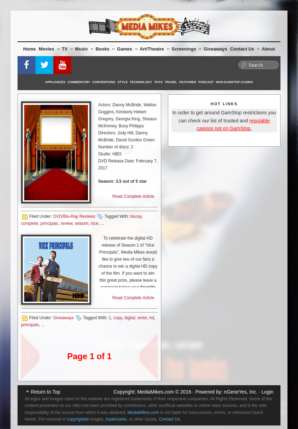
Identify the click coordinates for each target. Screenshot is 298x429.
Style (122, 82)
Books (105, 49)
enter (142, 317)
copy (117, 317)
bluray (135, 216)
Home (29, 49)
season (81, 223)
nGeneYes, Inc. (240, 392)
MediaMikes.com (155, 392)
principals (49, 223)
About (268, 49)
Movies (49, 49)
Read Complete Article (133, 196)
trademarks (116, 419)
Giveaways (215, 49)
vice (94, 223)
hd (151, 317)
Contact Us (244, 49)
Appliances (55, 82)
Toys (158, 82)
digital (129, 317)
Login (267, 392)
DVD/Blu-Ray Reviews (74, 216)
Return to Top (45, 392)
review (67, 223)
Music (84, 49)
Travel (171, 82)
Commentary (79, 82)
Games (127, 49)
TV (67, 49)
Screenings (186, 49)
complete (29, 223)
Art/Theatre (154, 49)
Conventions (103, 82)
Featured (187, 82)
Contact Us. (170, 419)
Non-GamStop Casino (234, 82)
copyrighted (78, 419)
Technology (141, 82)
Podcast (206, 82)
